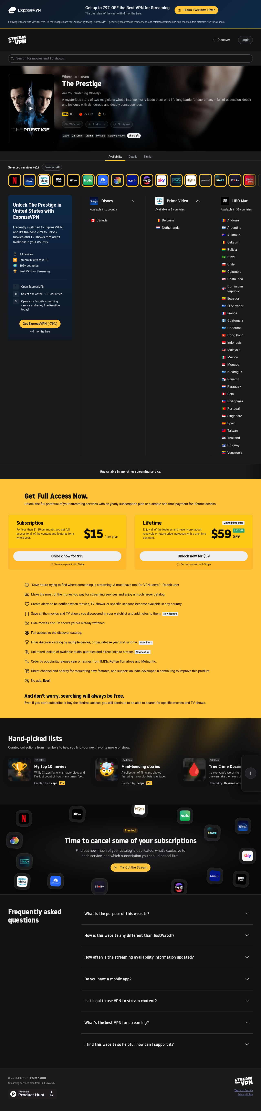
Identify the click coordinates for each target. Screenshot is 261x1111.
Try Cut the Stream (130, 867)
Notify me (121, 124)
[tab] (115, 157)
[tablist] (130, 157)
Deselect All (52, 167)
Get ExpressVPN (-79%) (40, 324)
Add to (97, 124)
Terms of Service (243, 1090)
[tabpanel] (130, 320)
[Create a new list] (251, 773)
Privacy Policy (245, 1094)
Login (245, 40)
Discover (221, 40)
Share (134, 135)
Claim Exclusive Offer (196, 10)
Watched (72, 124)
